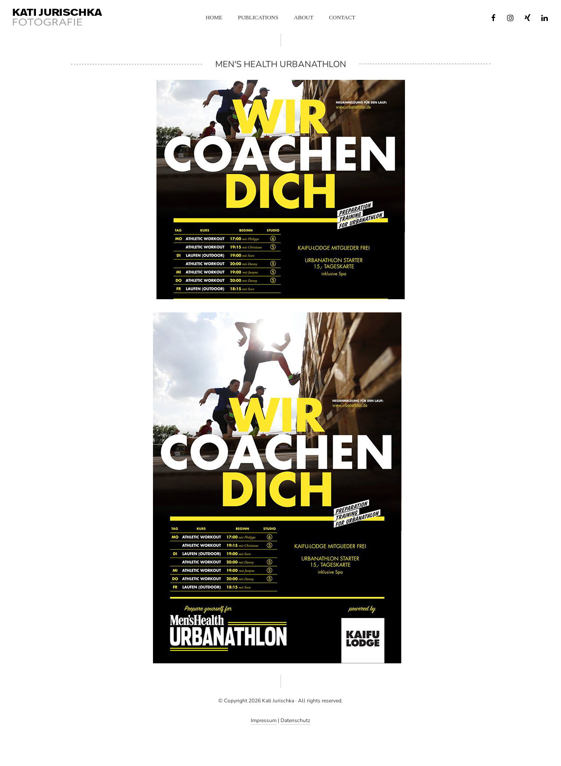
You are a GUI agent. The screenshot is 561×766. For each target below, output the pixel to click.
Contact (342, 17)
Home (214, 17)
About (303, 17)
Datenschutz (295, 720)
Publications (258, 17)
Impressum (264, 720)
